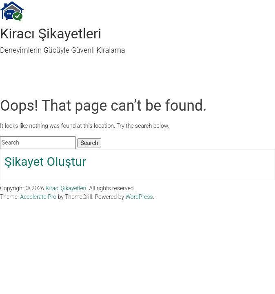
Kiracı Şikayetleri (51, 33)
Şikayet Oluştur (45, 161)
